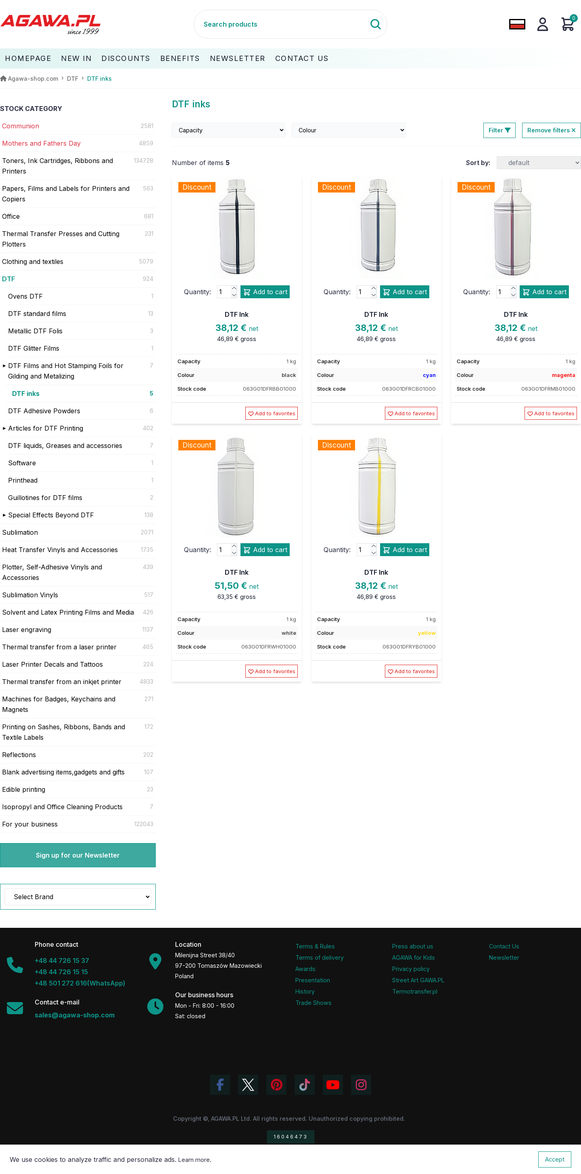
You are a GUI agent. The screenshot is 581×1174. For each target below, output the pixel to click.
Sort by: (478, 163)
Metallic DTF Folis (35, 331)
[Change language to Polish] (517, 24)
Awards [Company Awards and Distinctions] (305, 968)
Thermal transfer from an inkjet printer (61, 682)
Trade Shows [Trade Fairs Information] (313, 1002)
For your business (30, 824)
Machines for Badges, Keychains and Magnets (58, 704)
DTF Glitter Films (33, 348)
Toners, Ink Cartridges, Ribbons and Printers (57, 166)
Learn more (194, 1159)
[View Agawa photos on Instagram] (361, 1085)
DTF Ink (237, 314)
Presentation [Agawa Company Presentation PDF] (312, 980)
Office (11, 216)
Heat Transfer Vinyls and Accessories (60, 550)
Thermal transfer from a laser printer (59, 647)
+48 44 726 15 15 (61, 972)
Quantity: (197, 292)
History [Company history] (305, 991)
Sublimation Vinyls (30, 595)
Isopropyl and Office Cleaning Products (62, 807)
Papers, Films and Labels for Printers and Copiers (66, 193)
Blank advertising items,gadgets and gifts (63, 772)
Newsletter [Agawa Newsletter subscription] (504, 957)
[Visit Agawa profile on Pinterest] (276, 1085)
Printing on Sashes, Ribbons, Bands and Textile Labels (63, 732)
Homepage (28, 58)
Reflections (19, 755)
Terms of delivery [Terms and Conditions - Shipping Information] (319, 957)
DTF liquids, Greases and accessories (65, 446)
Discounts (125, 58)
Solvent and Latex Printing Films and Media (68, 612)
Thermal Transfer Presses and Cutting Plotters (60, 239)
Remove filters (551, 130)
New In (76, 58)
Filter (499, 130)
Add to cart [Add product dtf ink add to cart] (265, 292)
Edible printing (23, 789)
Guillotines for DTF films (45, 498)
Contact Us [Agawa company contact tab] (504, 946)
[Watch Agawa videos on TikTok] (305, 1085)
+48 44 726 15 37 (62, 960)
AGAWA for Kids (413, 957)
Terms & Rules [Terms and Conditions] (315, 946)
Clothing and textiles (32, 261)
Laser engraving (26, 630)
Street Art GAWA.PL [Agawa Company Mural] (418, 980)
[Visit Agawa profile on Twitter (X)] (248, 1085)
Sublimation (20, 532)
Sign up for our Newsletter (78, 855)
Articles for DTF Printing (45, 428)
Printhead (23, 480)
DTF (8, 279)
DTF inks (26, 393)
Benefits (180, 58)
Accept (554, 1159)
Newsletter (237, 58)
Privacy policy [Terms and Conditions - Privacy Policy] (411, 968)
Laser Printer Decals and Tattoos (52, 664)
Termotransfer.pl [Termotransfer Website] (414, 991)
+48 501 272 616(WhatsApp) (80, 983)
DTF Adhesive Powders (44, 411)
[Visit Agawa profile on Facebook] (220, 1085)
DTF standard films (37, 314)
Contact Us (302, 58)
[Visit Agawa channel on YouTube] (333, 1085)
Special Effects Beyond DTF (51, 515)
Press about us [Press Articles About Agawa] (412, 946)
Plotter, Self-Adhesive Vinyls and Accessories (52, 572)
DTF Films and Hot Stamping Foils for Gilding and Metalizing (65, 371)
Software (22, 463)
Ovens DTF (25, 296)
